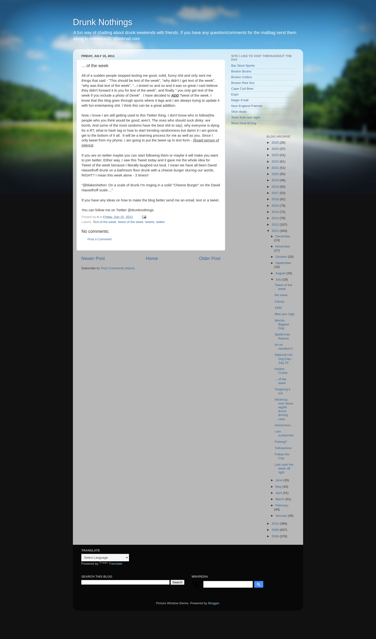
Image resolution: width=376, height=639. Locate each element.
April (279, 493)
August (281, 273)
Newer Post (93, 258)
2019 (275, 180)
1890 (278, 308)
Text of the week (104, 222)
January (282, 515)
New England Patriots (246, 106)
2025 (275, 142)
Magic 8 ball (239, 100)
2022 (275, 161)
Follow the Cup (282, 456)
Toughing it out (282, 391)
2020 (275, 174)
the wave (281, 295)
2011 (275, 231)
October (282, 256)
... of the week (280, 381)
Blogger (213, 603)
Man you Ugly (284, 314)
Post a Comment (100, 239)
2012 (275, 224)
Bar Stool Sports (243, 65)
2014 (275, 212)
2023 (275, 155)
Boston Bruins (241, 71)
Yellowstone (283, 448)
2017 (275, 193)
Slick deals (239, 111)
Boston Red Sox (243, 83)
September (283, 263)
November (283, 246)
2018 (275, 186)
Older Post (209, 258)
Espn (235, 94)
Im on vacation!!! (284, 346)
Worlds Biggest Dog (282, 324)
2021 (275, 168)
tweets (149, 222)
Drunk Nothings (102, 22)
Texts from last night (245, 117)
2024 (275, 149)
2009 (275, 530)
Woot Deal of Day (244, 123)
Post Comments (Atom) (118, 268)
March (280, 499)
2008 (275, 536)
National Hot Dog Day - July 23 (284, 358)
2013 (275, 218)
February (282, 505)
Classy (279, 301)
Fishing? (281, 442)
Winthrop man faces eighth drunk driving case (284, 409)
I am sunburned (284, 433)
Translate (110, 563)
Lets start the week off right (284, 468)
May (279, 486)
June (279, 480)
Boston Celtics (241, 77)
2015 (275, 205)
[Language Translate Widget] (105, 557)
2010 (275, 523)
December (283, 236)
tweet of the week (130, 222)
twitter (160, 222)
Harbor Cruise (281, 371)
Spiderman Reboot (282, 336)
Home (152, 258)
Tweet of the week (283, 287)
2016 (275, 199)
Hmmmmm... (284, 425)
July (279, 279)
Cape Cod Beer (242, 88)
